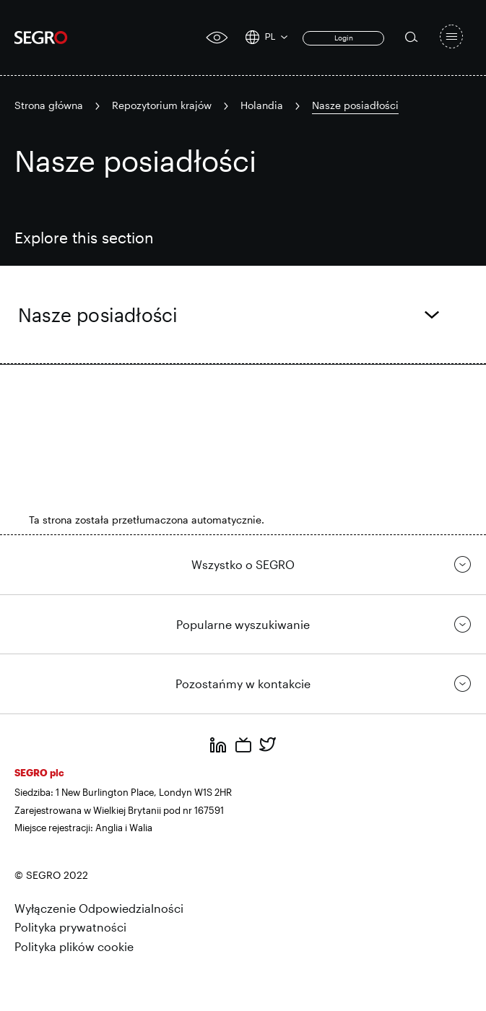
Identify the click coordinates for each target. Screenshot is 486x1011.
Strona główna (48, 105)
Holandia (261, 105)
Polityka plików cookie (74, 946)
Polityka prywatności (70, 927)
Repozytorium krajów (162, 105)
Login (343, 37)
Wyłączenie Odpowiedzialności (98, 908)
